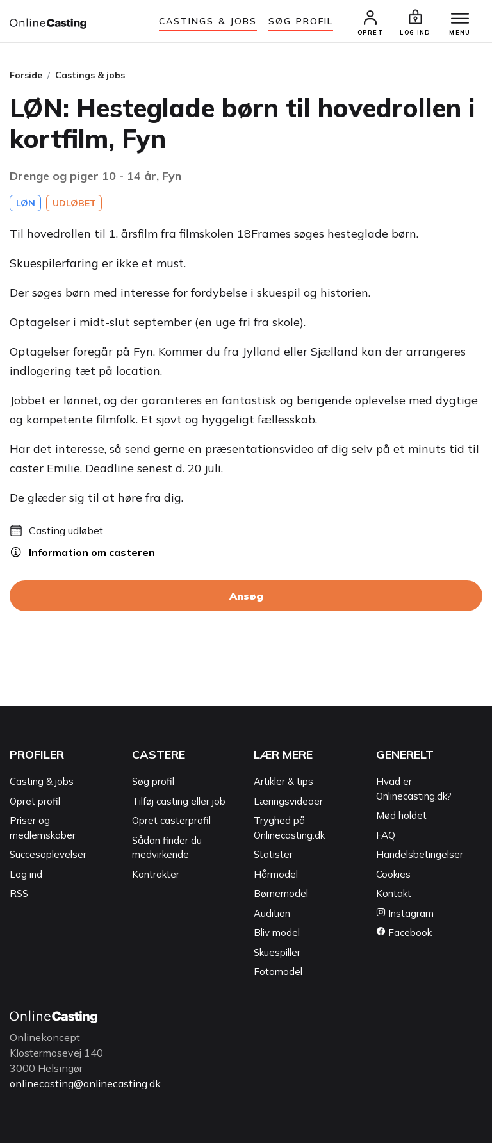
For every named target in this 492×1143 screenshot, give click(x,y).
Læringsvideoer (288, 801)
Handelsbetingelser (419, 854)
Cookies (393, 874)
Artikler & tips (283, 781)
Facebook (404, 932)
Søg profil (153, 781)
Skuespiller (277, 952)
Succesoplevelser (48, 854)
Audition (272, 913)
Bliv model (277, 932)
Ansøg (246, 595)
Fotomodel (278, 972)
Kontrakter (155, 874)
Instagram (405, 913)
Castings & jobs (208, 21)
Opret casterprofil (171, 820)
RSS (19, 893)
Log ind (26, 874)
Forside (26, 75)
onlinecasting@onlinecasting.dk (85, 1083)
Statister (273, 854)
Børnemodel (281, 893)
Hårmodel (276, 874)
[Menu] (460, 19)
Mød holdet (401, 815)
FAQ (385, 835)
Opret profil (35, 801)
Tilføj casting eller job (179, 801)
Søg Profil (300, 21)
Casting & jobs (42, 781)
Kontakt (393, 893)
